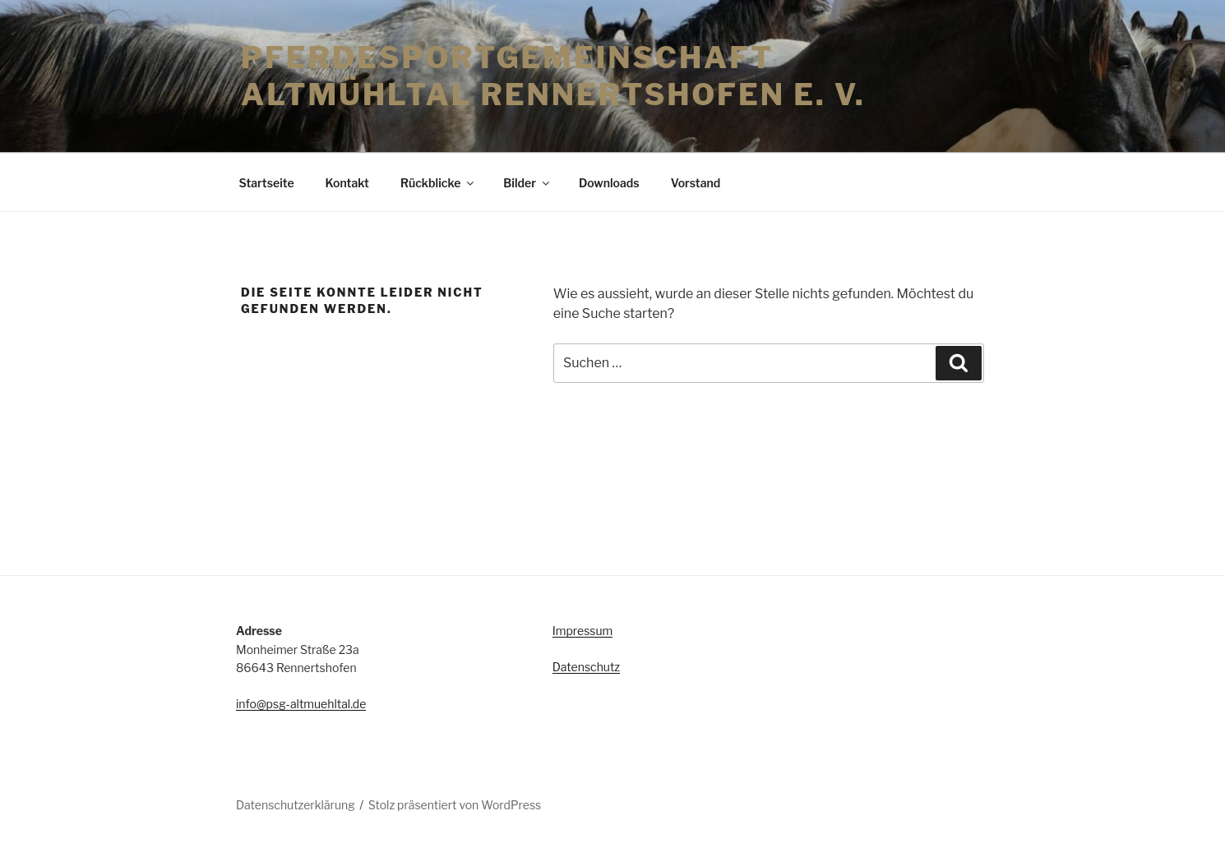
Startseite (266, 183)
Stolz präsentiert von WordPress (454, 805)
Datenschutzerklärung (295, 805)
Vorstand (696, 183)
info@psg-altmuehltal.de (301, 704)
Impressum (582, 631)
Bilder (527, 183)
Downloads (609, 183)
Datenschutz (586, 667)
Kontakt (347, 183)
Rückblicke (438, 183)
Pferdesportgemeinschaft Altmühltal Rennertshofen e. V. (553, 76)
